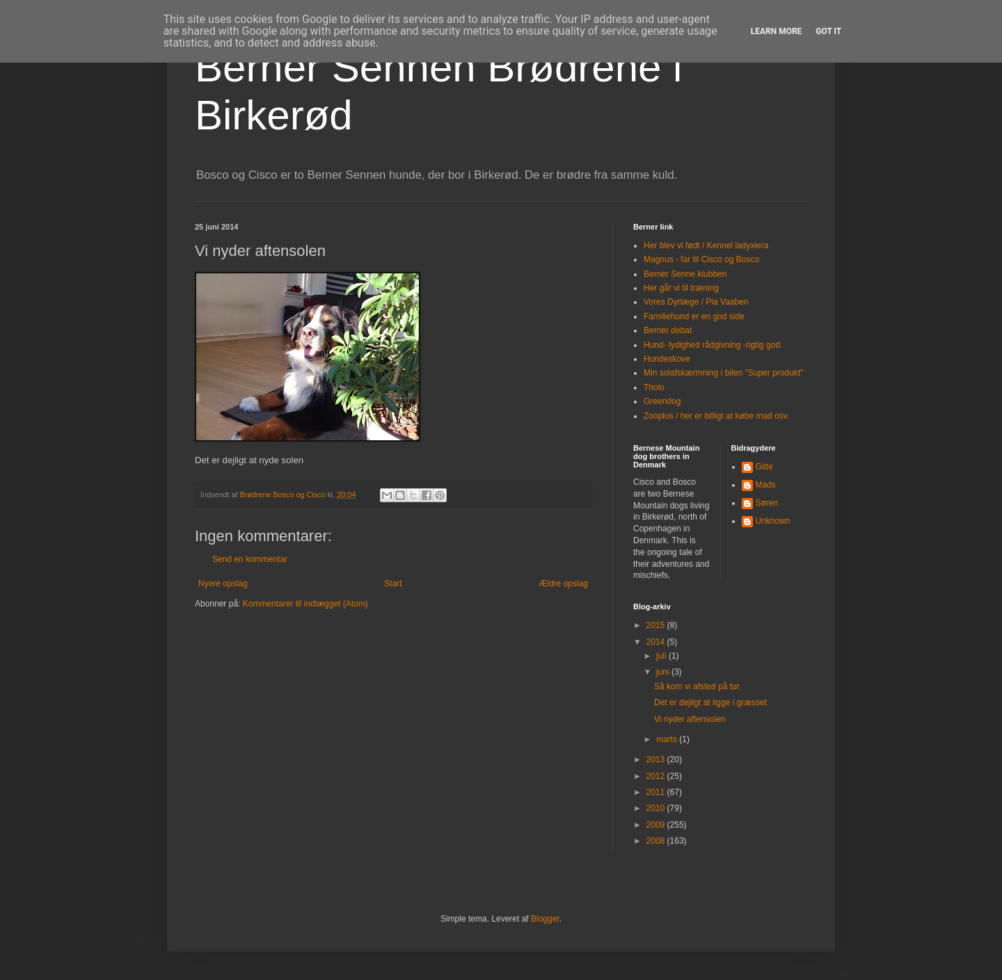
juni (663, 672)
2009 (656, 825)
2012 (656, 776)
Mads (766, 485)
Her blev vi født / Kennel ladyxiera (706, 245)
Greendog (662, 401)
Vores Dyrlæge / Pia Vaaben (696, 302)
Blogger (545, 919)
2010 (656, 808)
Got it (828, 31)
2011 (656, 792)
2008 (656, 841)
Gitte (764, 467)
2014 (656, 642)
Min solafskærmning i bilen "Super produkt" (723, 373)
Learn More (776, 31)
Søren (767, 503)
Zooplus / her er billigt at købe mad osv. (716, 416)
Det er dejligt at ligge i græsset (710, 702)
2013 (656, 759)
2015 (656, 625)
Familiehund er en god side (694, 316)
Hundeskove (667, 359)
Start (392, 583)
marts (667, 739)
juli (662, 656)
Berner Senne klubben (685, 274)
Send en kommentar (249, 559)
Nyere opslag (223, 583)
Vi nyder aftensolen (690, 719)
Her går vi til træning (681, 288)
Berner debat (668, 330)
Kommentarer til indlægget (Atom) (305, 604)
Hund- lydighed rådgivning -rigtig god (712, 345)
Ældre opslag (563, 583)
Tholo (654, 387)
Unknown (773, 521)
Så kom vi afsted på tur (697, 686)
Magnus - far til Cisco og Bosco (701, 259)
